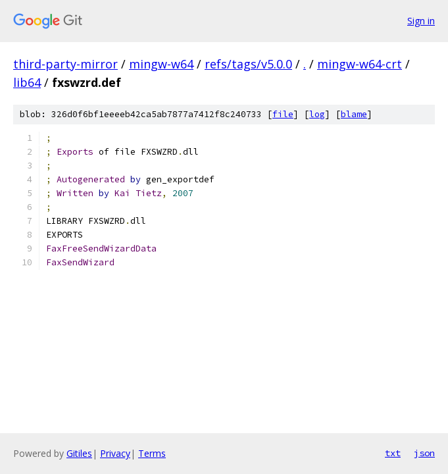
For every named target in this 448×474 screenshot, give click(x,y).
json (424, 453)
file (282, 114)
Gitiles (79, 453)
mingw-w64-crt (359, 64)
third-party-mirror (65, 64)
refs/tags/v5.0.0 (248, 64)
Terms (152, 453)
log (317, 114)
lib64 (27, 82)
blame (354, 114)
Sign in (421, 20)
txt (393, 453)
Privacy (115, 453)
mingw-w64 (161, 64)
